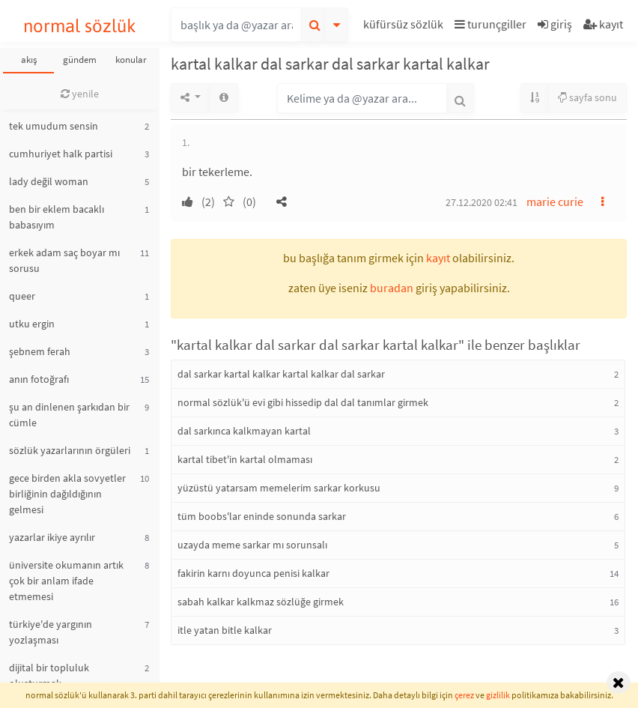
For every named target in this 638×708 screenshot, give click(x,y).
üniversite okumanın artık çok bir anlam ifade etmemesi (66, 580)
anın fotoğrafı (39, 379)
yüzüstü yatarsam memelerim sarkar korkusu (278, 487)
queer (22, 296)
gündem (80, 59)
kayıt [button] (438, 257)
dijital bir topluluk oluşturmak (49, 675)
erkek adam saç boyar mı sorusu (64, 260)
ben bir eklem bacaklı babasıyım (56, 217)
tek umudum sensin (53, 126)
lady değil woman (48, 181)
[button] (405, 26)
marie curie (554, 201)
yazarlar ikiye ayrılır (52, 537)
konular (131, 59)
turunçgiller (490, 23)
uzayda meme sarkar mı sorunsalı (252, 544)
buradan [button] (391, 287)
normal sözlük (79, 26)
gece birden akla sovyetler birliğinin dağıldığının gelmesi (67, 493)
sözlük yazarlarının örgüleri (69, 450)
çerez (464, 695)
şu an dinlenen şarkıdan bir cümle (69, 414)
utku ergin (32, 323)
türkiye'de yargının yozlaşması (50, 632)
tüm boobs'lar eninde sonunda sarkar (261, 516)
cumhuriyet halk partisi (60, 153)
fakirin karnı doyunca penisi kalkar (253, 573)
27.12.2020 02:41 (481, 202)
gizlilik (498, 695)
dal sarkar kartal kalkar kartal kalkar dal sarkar (281, 374)
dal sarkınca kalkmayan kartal (244, 431)
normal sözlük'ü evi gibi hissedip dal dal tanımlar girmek (302, 402)
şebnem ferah (39, 351)
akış (29, 59)
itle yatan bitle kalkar (224, 630)
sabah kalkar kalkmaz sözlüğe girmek (260, 601)
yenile (80, 93)
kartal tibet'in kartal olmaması (244, 459)
